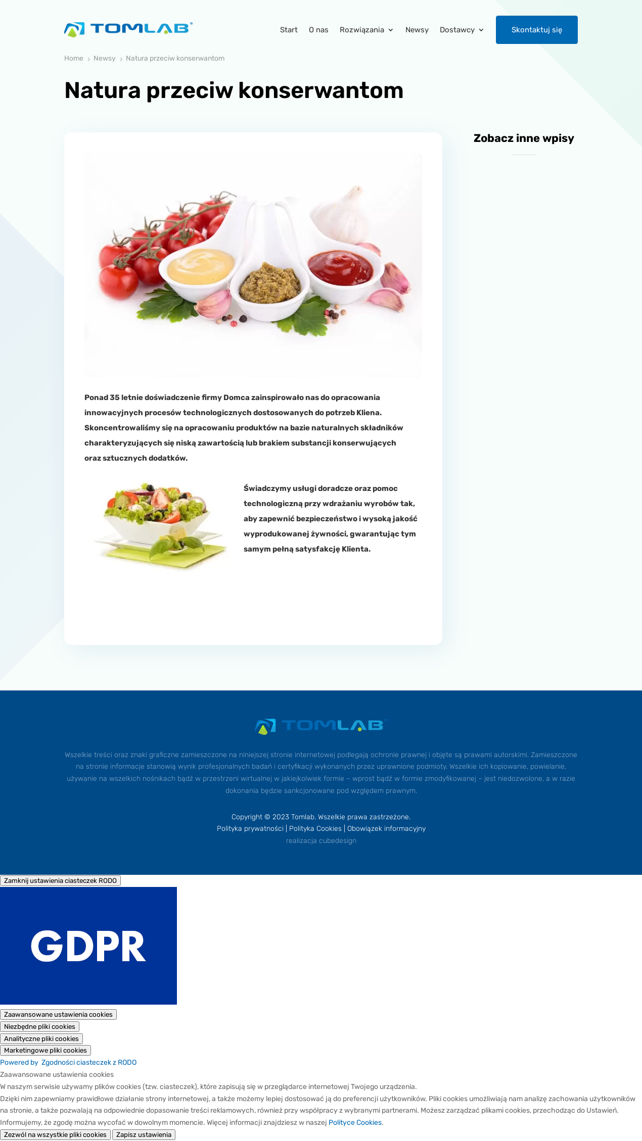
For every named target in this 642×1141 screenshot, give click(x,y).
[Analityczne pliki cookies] (41, 1038)
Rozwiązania (362, 29)
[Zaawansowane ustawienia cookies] (58, 1014)
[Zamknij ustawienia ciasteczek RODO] (60, 880)
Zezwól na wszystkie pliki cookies (55, 1134)
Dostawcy (457, 29)
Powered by (68, 1062)
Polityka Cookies (315, 828)
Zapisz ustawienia (143, 1134)
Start (289, 29)
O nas (319, 29)
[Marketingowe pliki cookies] (45, 1050)
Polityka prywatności (250, 828)
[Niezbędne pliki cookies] (39, 1026)
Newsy (417, 29)
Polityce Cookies (355, 1122)
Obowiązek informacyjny (386, 828)
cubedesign (337, 840)
